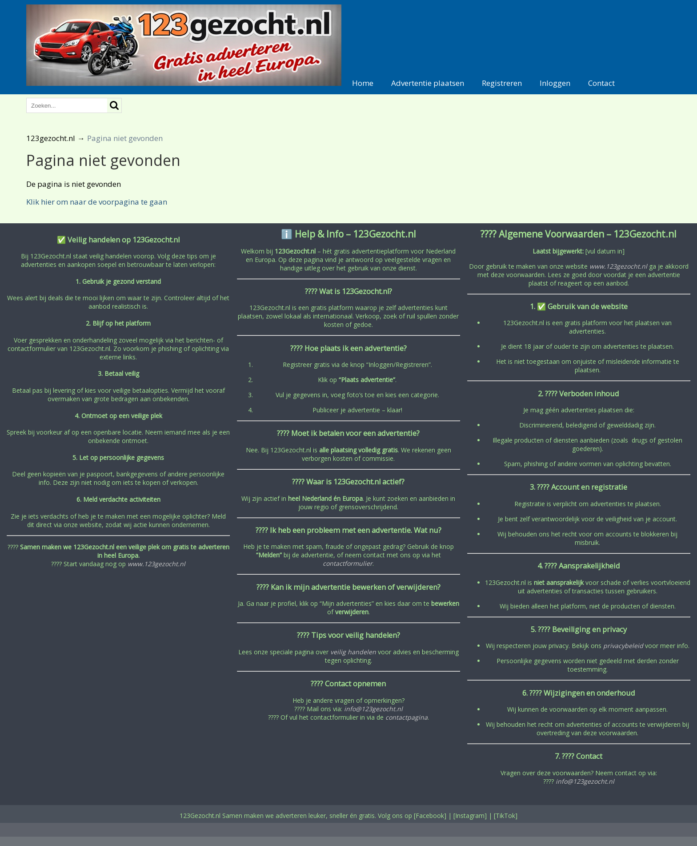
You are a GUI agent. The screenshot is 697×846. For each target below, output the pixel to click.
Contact (601, 83)
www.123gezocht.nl (156, 564)
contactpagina (406, 717)
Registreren (502, 83)
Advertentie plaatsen (427, 83)
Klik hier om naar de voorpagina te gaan (96, 202)
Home (362, 83)
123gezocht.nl (50, 138)
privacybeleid (623, 645)
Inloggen (555, 83)
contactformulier (348, 563)
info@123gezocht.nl (373, 709)
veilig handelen (353, 652)
